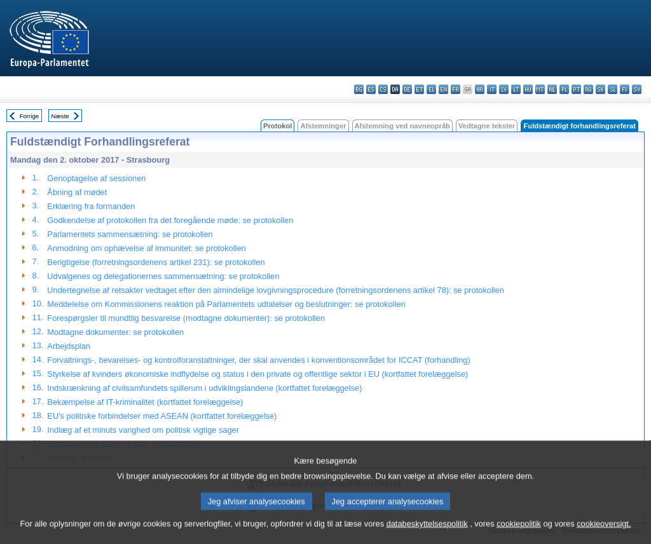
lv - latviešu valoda (504, 89)
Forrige (29, 115)
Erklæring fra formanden (91, 206)
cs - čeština (383, 89)
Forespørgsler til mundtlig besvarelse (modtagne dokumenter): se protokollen (186, 318)
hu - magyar (528, 89)
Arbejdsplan (68, 346)
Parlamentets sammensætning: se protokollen (129, 234)
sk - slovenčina (600, 89)
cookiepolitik (519, 534)
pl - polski (564, 89)
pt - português (576, 89)
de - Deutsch (407, 89)
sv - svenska (636, 89)
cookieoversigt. (604, 534)
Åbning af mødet (77, 192)
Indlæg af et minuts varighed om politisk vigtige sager (143, 430)
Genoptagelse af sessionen (96, 178)
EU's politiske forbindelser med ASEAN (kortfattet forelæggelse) (162, 416)
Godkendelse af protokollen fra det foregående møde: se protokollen (170, 220)
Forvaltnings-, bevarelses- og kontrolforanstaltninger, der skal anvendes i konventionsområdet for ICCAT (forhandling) (258, 360)
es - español (371, 89)
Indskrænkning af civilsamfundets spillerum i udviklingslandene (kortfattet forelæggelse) (204, 388)
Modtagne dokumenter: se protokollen (115, 332)
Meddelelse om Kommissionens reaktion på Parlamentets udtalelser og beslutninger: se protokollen (226, 304)
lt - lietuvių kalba (516, 89)
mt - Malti (540, 89)
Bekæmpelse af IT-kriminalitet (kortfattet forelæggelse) (145, 402)
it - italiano (492, 89)
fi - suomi (624, 89)
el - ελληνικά (431, 89)
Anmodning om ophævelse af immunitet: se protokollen (146, 248)
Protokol (277, 126)
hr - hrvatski (479, 89)
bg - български (359, 89)
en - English (443, 89)
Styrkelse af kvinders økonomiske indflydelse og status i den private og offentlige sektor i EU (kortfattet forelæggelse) (257, 374)
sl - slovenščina (612, 89)
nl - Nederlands (552, 89)
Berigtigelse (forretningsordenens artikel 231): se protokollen (155, 262)
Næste (60, 115)
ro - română (588, 89)
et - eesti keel (419, 89)
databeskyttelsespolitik (427, 534)
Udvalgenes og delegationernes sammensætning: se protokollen (163, 276)
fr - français (455, 89)
